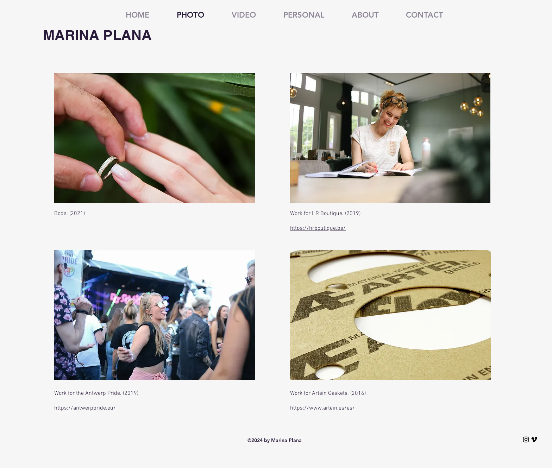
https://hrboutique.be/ (318, 228)
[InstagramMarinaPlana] (526, 439)
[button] (295, 15)
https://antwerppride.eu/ (85, 408)
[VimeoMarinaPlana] (534, 439)
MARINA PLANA (97, 35)
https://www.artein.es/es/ (322, 408)
